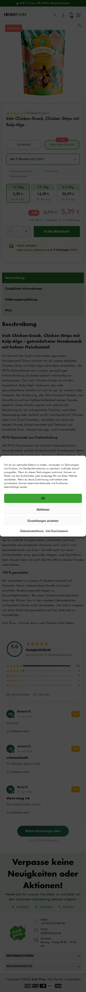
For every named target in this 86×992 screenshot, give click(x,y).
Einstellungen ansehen (42, 521)
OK (43, 498)
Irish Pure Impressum (57, 530)
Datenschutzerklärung (32, 530)
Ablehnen (42, 509)
